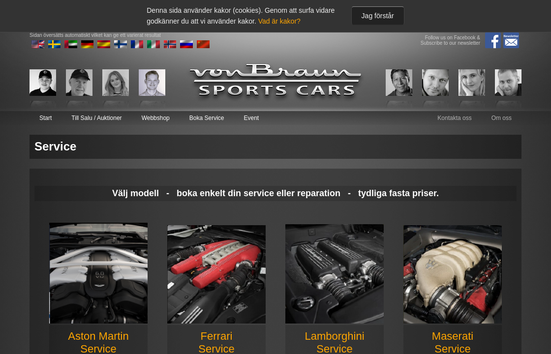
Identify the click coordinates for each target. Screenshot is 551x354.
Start (45, 118)
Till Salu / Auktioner (96, 118)
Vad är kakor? (279, 21)
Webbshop (156, 118)
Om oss (501, 118)
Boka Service (206, 118)
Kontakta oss (454, 118)
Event (251, 118)
